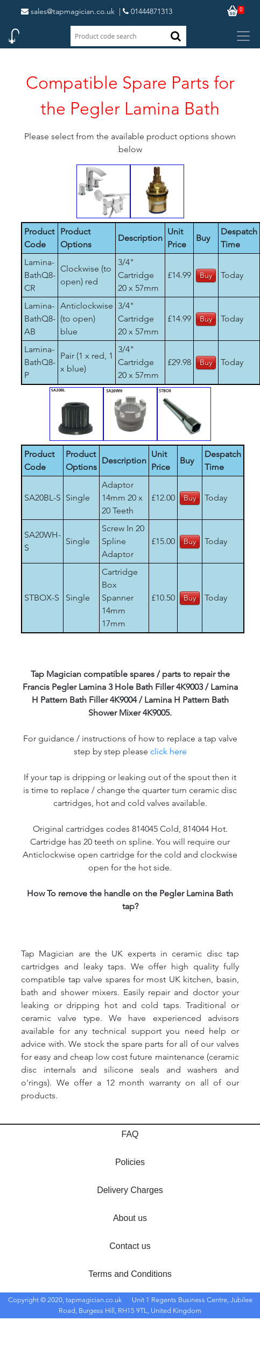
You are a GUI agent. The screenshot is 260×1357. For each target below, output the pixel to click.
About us (130, 1218)
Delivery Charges (130, 1190)
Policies (130, 1162)
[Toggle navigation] (243, 36)
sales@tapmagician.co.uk (68, 11)
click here (168, 751)
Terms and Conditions (130, 1274)
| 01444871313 (145, 11)
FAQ (129, 1134)
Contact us (129, 1246)
